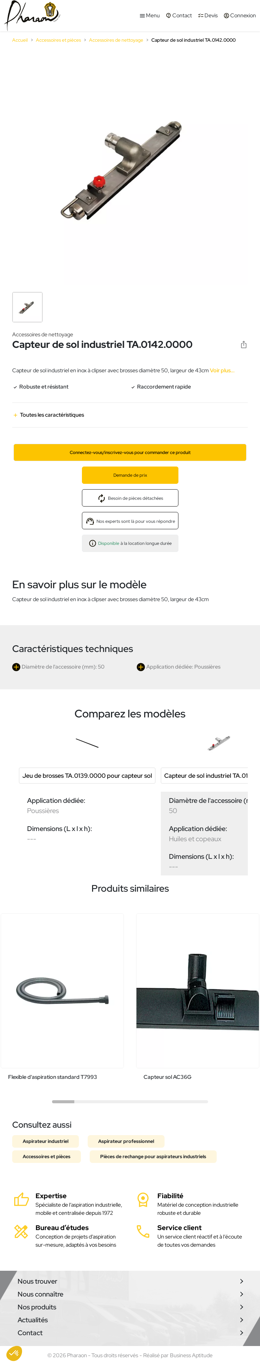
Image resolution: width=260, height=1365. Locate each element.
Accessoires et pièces (46, 1156)
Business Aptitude (191, 1355)
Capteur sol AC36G (168, 1077)
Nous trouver (37, 1281)
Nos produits (37, 1307)
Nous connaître (40, 1294)
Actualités (33, 1319)
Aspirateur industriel (45, 1141)
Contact (30, 1332)
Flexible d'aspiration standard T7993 (52, 1077)
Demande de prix (130, 475)
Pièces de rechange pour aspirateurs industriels (153, 1156)
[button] (14, 1353)
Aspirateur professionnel (126, 1141)
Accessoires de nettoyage (42, 334)
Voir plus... (222, 370)
